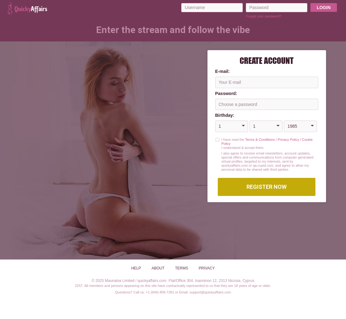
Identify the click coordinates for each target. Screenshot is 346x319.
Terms (181, 268)
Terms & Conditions (260, 139)
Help (136, 268)
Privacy (207, 268)
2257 (78, 286)
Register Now (266, 186)
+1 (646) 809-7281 (160, 292)
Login (323, 7)
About (158, 268)
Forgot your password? (263, 16)
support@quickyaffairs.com (210, 292)
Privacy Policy (288, 139)
